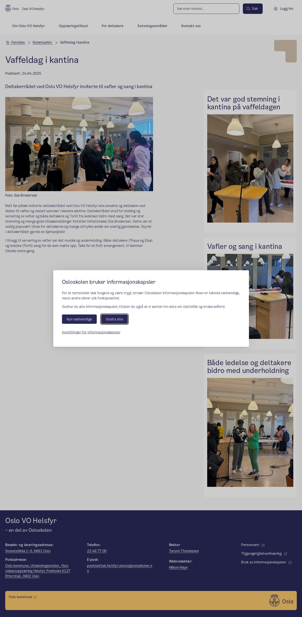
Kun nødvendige (79, 319)
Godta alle (114, 319)
